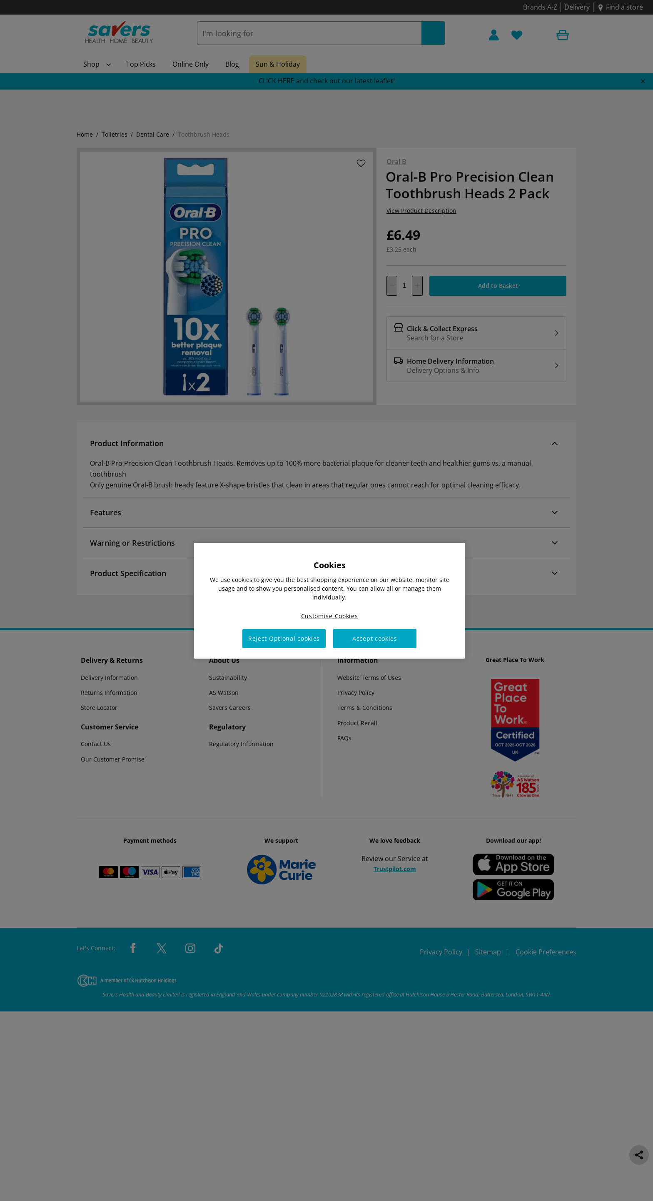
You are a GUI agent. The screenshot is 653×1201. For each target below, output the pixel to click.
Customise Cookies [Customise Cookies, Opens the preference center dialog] (329, 615)
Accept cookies (374, 638)
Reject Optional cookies (284, 638)
